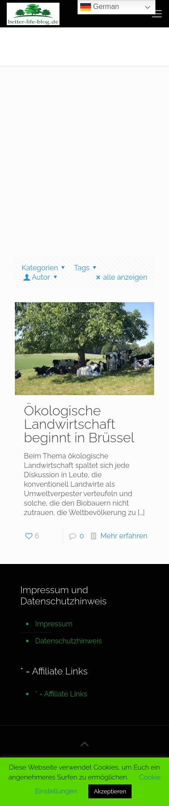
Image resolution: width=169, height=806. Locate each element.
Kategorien (45, 268)
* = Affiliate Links (61, 694)
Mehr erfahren (123, 536)
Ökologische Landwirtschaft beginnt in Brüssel (79, 424)
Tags (87, 268)
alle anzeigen (120, 277)
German (99, 7)
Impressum (54, 624)
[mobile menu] (156, 13)
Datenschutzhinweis (68, 641)
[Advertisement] (84, 154)
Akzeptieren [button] (110, 791)
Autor (41, 277)
